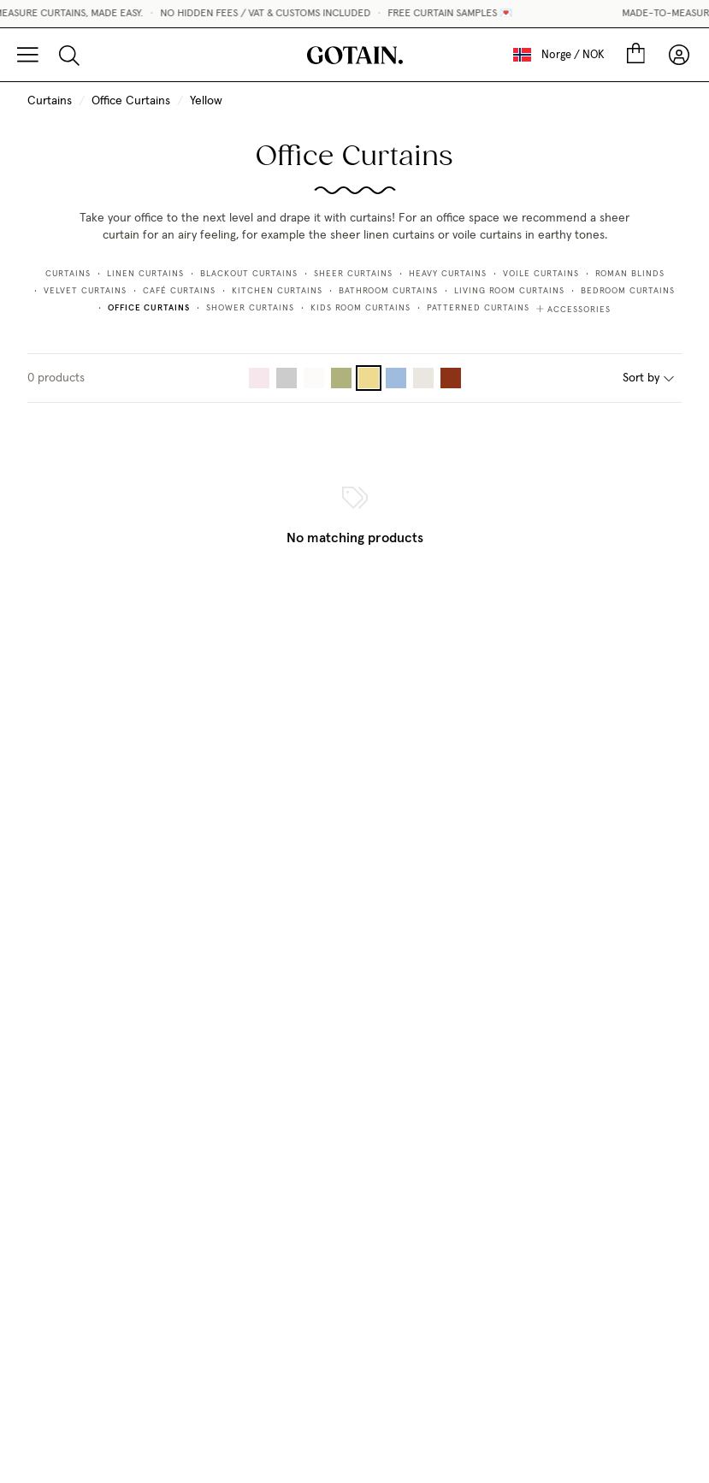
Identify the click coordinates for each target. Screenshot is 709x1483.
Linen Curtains (145, 273)
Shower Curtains (250, 308)
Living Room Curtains (509, 291)
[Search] (69, 54)
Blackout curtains (249, 273)
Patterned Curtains (478, 308)
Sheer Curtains (353, 273)
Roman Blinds (630, 273)
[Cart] (635, 55)
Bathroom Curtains (388, 291)
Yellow (206, 101)
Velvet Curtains (85, 291)
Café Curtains (179, 291)
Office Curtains (131, 101)
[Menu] (28, 54)
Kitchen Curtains (277, 291)
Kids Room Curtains (360, 308)
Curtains (49, 101)
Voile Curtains (541, 273)
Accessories (573, 309)
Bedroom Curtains (628, 291)
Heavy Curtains (448, 273)
